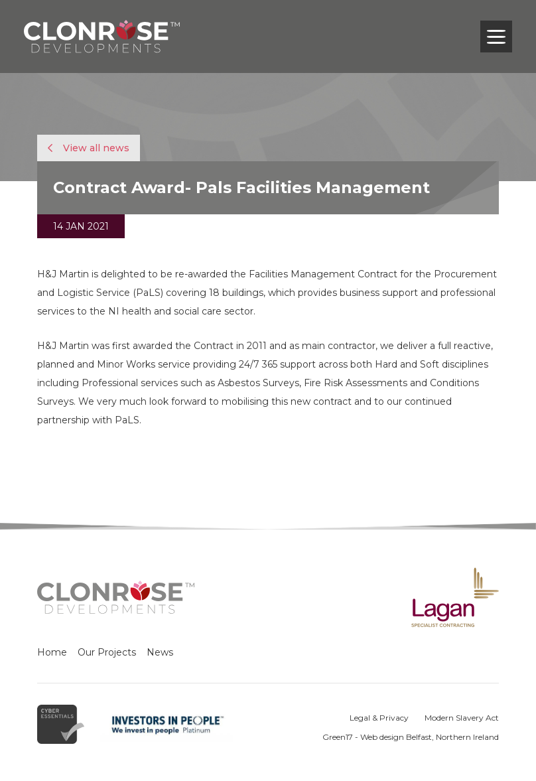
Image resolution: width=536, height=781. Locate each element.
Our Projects (107, 652)
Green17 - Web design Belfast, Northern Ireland (410, 737)
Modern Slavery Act (462, 718)
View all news (88, 148)
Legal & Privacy (379, 718)
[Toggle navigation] (496, 36)
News (160, 652)
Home (52, 652)
